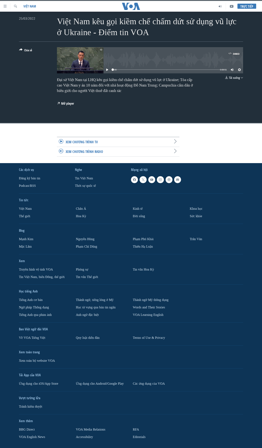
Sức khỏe (196, 216)
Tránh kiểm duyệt (30, 406)
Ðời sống (139, 216)
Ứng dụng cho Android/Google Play (100, 384)
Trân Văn (196, 239)
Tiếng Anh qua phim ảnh (35, 315)
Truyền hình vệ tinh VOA (36, 269)
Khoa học (196, 209)
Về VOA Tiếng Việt (32, 338)
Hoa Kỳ (81, 216)
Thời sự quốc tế (85, 186)
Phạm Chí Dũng (86, 246)
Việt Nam (29, 6)
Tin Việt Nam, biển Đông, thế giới (42, 277)
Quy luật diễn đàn (88, 338)
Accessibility (84, 437)
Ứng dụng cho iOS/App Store (38, 384)
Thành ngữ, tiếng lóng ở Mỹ (95, 300)
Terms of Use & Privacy (149, 338)
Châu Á (81, 209)
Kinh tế (138, 209)
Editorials (139, 437)
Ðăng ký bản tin (29, 178)
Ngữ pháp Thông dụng (34, 307)
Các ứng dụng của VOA (149, 384)
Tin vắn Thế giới (87, 277)
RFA (136, 429)
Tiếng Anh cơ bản (31, 300)
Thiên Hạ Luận (143, 246)
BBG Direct (27, 429)
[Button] (25, 51)
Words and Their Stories (149, 307)
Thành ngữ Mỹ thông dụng (150, 300)
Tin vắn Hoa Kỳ (143, 269)
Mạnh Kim (26, 239)
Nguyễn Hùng (85, 239)
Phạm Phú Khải (143, 239)
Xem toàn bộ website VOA (37, 361)
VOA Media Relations (90, 429)
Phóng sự (82, 269)
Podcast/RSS (27, 186)
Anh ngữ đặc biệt (87, 315)
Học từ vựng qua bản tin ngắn (96, 307)
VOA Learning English (148, 315)
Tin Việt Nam (84, 178)
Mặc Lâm (25, 246)
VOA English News (32, 437)
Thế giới (24, 216)
